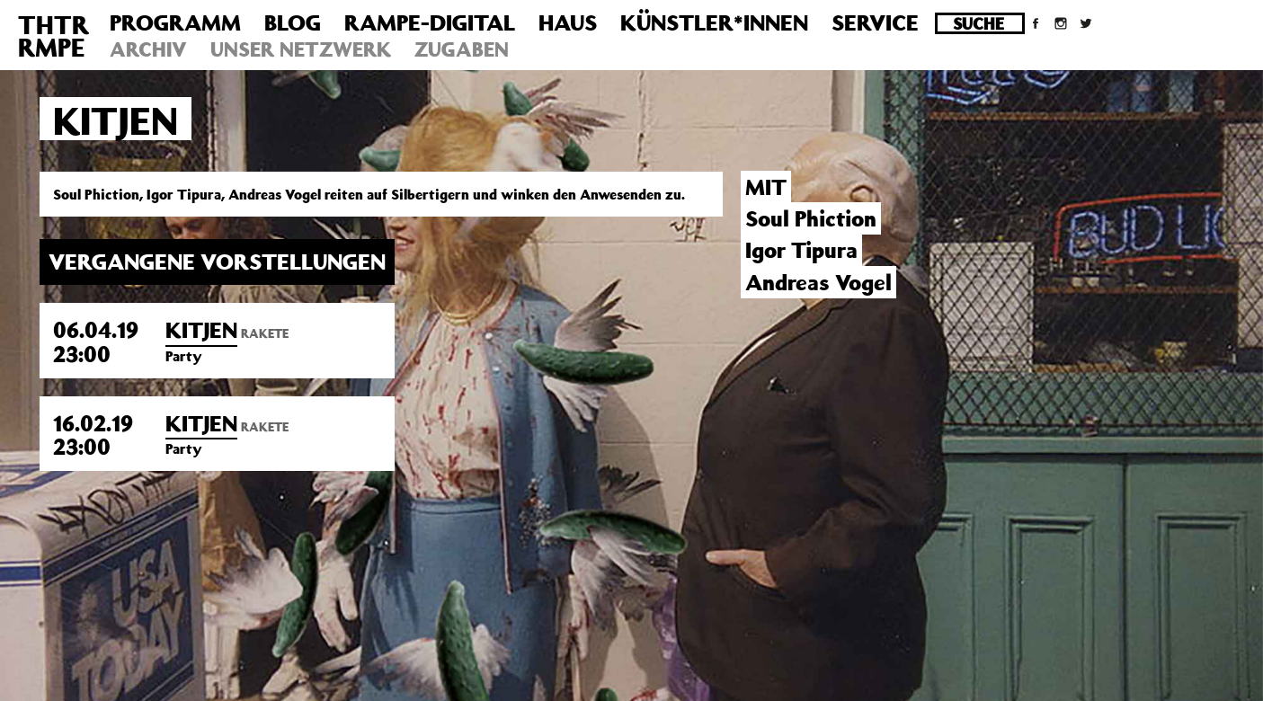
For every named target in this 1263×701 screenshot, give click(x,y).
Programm (175, 22)
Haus (567, 22)
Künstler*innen (714, 22)
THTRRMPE (53, 36)
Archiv (148, 49)
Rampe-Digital (429, 22)
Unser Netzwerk (300, 49)
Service (875, 22)
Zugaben (461, 49)
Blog (292, 22)
